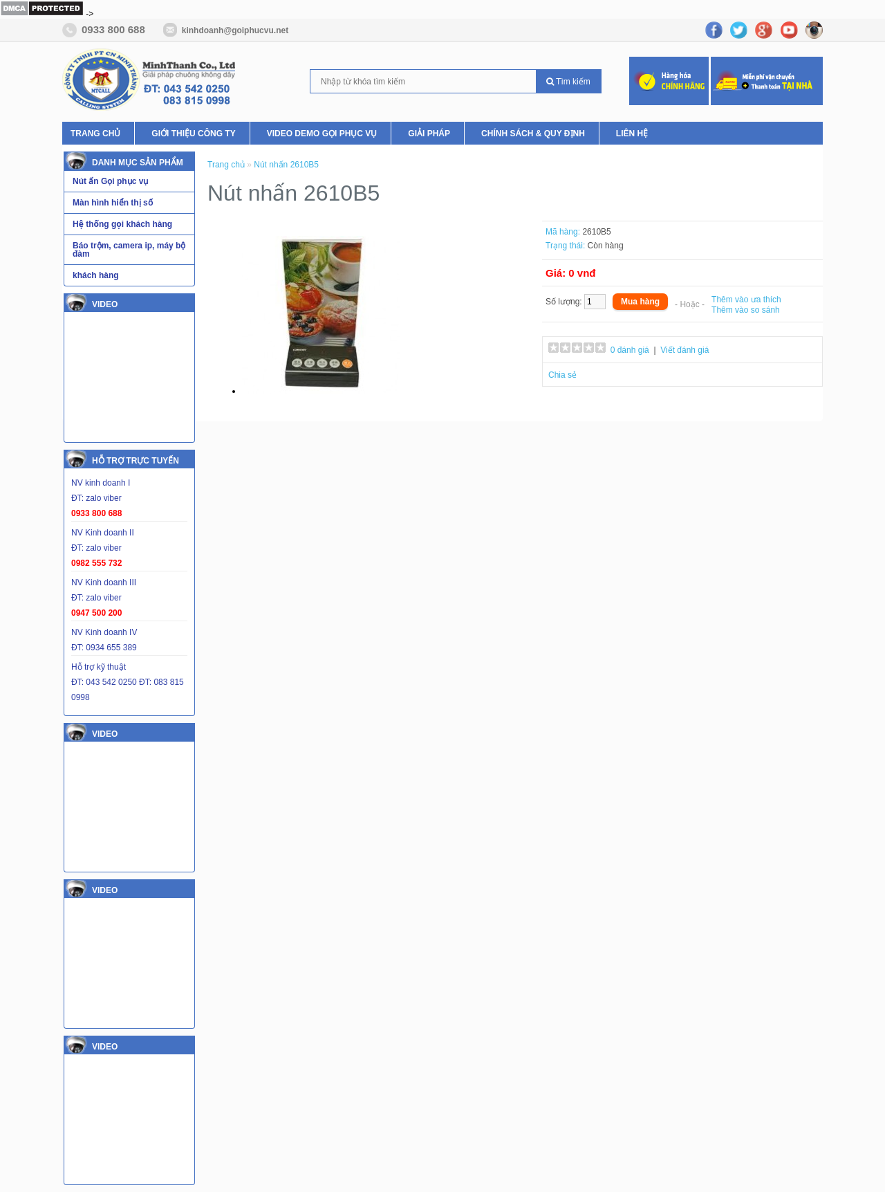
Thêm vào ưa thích (746, 299)
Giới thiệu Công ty (193, 133)
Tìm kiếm (568, 81)
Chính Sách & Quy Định (533, 133)
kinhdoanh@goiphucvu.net (235, 30)
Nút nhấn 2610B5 (286, 164)
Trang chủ (95, 133)
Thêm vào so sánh (745, 310)
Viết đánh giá (684, 350)
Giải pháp (429, 133)
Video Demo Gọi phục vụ (322, 133)
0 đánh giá (630, 350)
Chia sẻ (562, 375)
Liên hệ (632, 133)
